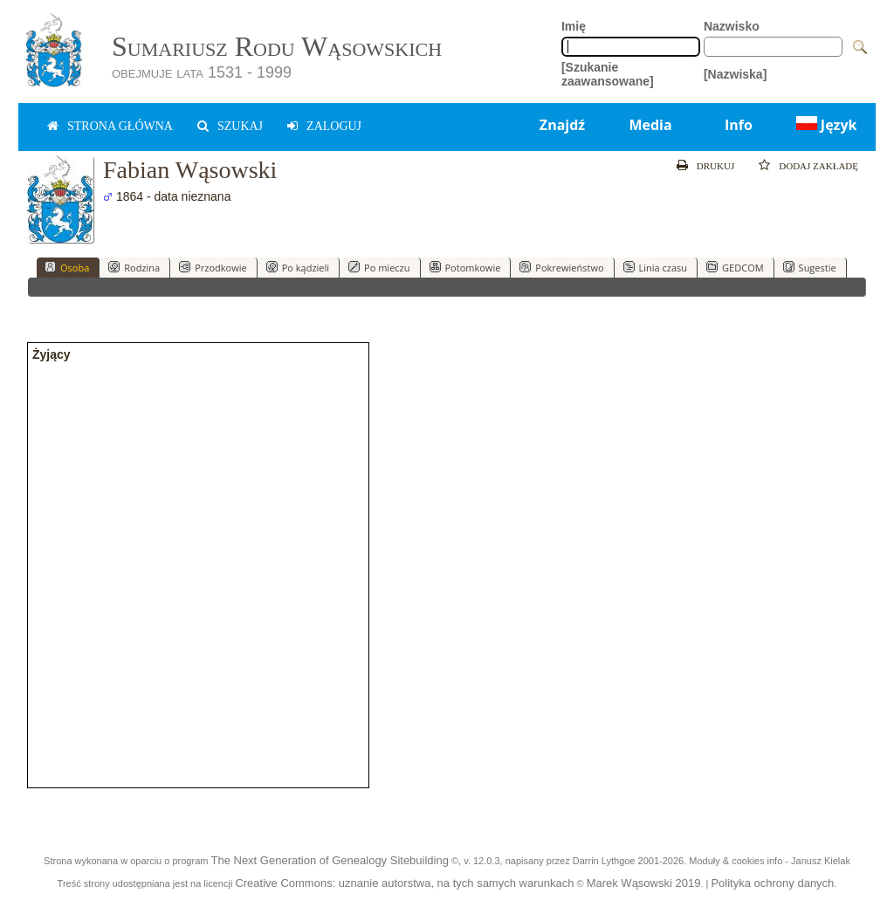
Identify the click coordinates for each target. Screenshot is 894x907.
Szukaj (240, 126)
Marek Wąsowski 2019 (644, 883)
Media (650, 124)
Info (739, 124)
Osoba (67, 267)
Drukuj (715, 166)
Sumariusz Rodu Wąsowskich (277, 46)
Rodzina (134, 267)
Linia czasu (655, 267)
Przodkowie (213, 267)
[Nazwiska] (735, 74)
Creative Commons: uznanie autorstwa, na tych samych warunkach (404, 883)
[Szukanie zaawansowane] (607, 74)
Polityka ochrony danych (772, 883)
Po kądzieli (297, 267)
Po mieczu (378, 267)
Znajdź (562, 124)
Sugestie (809, 267)
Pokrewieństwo (561, 267)
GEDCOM (734, 267)
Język (825, 124)
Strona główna (120, 126)
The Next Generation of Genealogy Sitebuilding (329, 860)
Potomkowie (465, 267)
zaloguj (333, 126)
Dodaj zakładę (818, 166)
